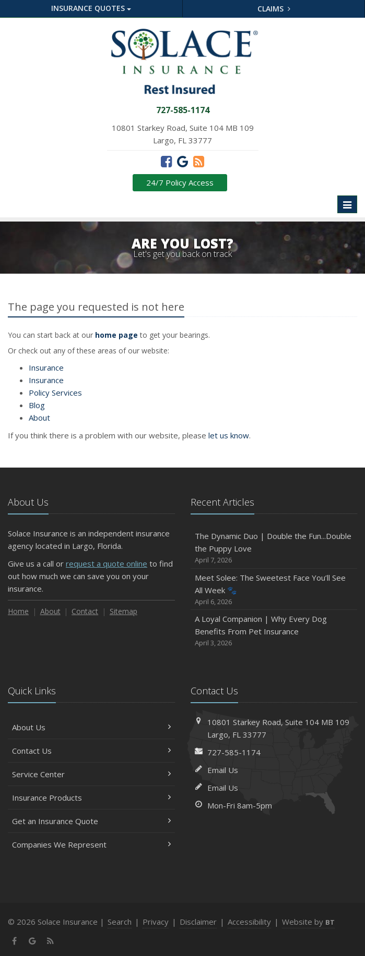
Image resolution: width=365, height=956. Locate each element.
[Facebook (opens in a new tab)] (166, 161)
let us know (228, 435)
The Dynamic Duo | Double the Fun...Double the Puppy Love (274, 548)
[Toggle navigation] (347, 204)
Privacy (156, 921)
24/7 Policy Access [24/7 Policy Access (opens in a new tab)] (180, 182)
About (39, 417)
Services (55, 392)
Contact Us (91, 750)
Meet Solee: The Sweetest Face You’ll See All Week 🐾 (274, 589)
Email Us (222, 770)
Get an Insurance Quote (91, 821)
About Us (91, 727)
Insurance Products (91, 797)
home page (116, 335)
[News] (198, 161)
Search (120, 921)
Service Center (91, 774)
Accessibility (249, 921)
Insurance (46, 367)
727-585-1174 (234, 752)
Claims (273, 9)
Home (18, 611)
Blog (37, 405)
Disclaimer (198, 921)
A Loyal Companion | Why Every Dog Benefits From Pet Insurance (274, 631)
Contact (85, 611)
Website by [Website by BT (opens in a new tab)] (308, 921)
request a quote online (106, 563)
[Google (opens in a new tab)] (182, 161)
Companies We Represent (91, 844)
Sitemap (123, 611)
